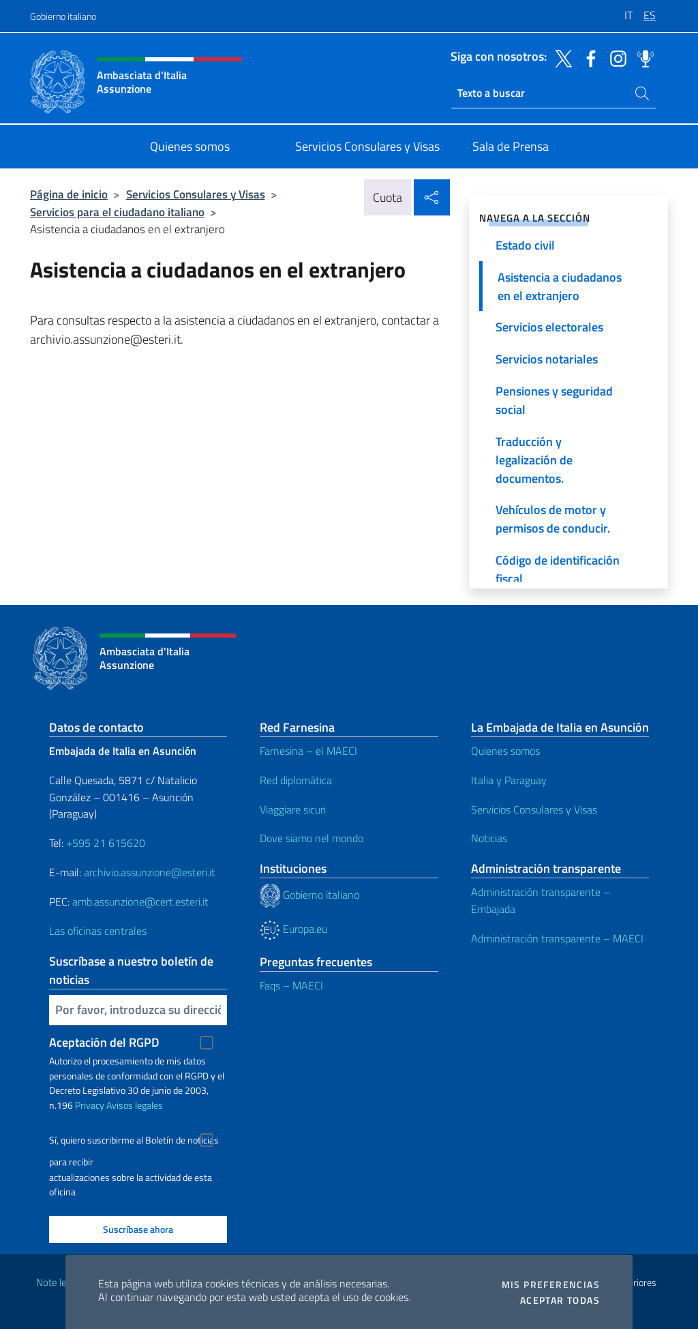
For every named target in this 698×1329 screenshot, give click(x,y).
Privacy (89, 1105)
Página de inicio (69, 194)
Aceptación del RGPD (104, 1042)
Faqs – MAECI (291, 985)
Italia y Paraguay (509, 780)
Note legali (58, 1282)
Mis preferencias (551, 1284)
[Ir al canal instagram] (614, 57)
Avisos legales (134, 1105)
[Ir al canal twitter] (560, 57)
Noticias (489, 838)
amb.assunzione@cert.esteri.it (140, 901)
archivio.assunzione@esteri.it (149, 872)
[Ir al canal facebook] (587, 57)
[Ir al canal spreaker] (642, 57)
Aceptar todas (560, 1300)
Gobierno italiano (63, 16)
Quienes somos (505, 751)
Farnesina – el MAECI (308, 751)
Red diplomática (296, 780)
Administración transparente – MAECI (557, 938)
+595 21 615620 (105, 843)
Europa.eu (293, 929)
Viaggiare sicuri (293, 809)
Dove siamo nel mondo (311, 838)
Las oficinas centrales (98, 931)
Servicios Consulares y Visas (195, 194)
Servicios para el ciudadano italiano (117, 211)
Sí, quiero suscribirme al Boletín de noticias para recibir (134, 1142)
